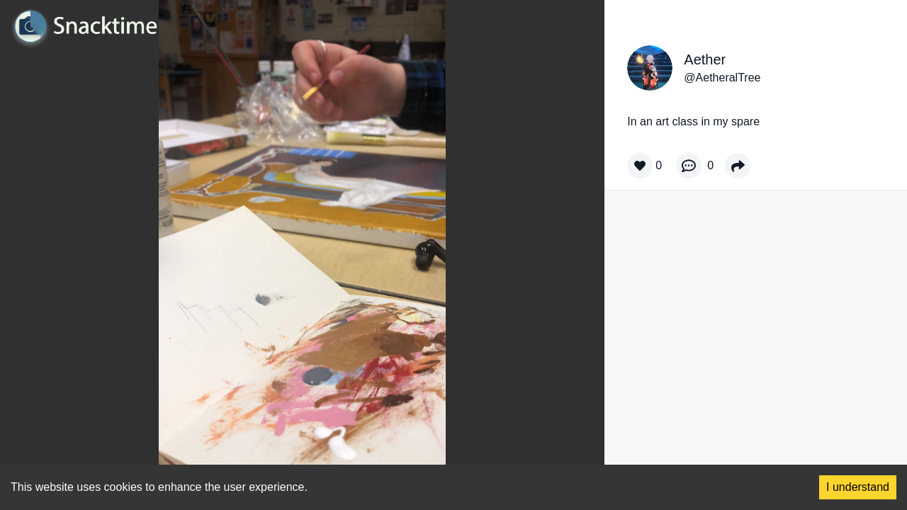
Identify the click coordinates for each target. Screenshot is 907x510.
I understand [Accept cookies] (857, 487)
